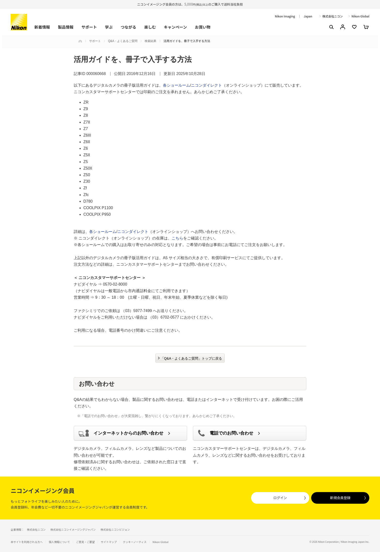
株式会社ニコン (332, 16)
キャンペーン (175, 27)
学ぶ (109, 27)
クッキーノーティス (135, 542)
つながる (128, 27)
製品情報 (65, 27)
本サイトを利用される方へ (27, 542)
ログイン (280, 497)
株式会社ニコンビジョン (115, 529)
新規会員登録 (340, 497)
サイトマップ (109, 542)
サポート (89, 27)
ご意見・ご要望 (85, 542)
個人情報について (59, 542)
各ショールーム (176, 85)
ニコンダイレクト (206, 85)
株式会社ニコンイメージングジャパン (73, 529)
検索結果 (150, 41)
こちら (177, 238)
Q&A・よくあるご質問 (122, 41)
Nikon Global (360, 16)
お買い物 (202, 27)
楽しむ (150, 27)
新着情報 (42, 27)
